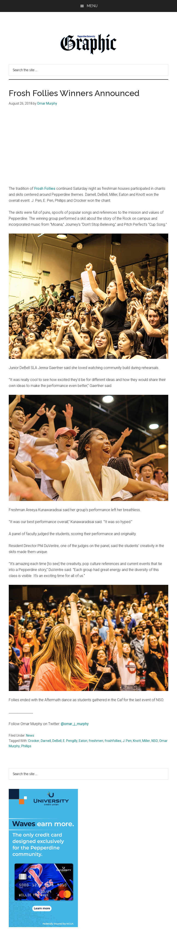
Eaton (83, 741)
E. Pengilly (70, 741)
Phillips (26, 746)
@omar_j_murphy (75, 724)
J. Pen (127, 741)
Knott (137, 741)
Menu (92, 6)
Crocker (33, 741)
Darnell (46, 741)
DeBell (57, 741)
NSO (154, 741)
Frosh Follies (44, 188)
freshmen (96, 741)
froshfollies (113, 741)
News (30, 735)
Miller (146, 741)
